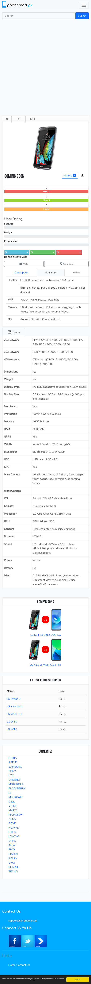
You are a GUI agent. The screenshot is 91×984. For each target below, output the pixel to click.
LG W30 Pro (14, 714)
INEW (12, 845)
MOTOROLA (16, 784)
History (69, 175)
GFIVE (12, 823)
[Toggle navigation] (84, 5)
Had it (46, 209)
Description (21, 272)
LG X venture (14, 706)
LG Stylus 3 (14, 699)
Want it (46, 191)
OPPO (12, 841)
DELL (12, 801)
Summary (50, 272)
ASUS (12, 819)
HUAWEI (14, 828)
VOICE (13, 806)
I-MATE (13, 810)
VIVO (12, 863)
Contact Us (23, 965)
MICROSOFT (16, 814)
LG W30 (12, 721)
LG (18, 119)
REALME (14, 867)
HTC (11, 775)
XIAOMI (13, 854)
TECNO (13, 871)
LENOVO (14, 836)
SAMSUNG (15, 767)
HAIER (12, 832)
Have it (46, 200)
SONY (12, 771)
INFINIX (13, 858)
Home (12, 965)
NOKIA (13, 758)
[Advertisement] (45, 66)
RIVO (12, 849)
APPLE (13, 762)
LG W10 (12, 729)
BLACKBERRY (17, 788)
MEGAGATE (16, 797)
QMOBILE (14, 780)
